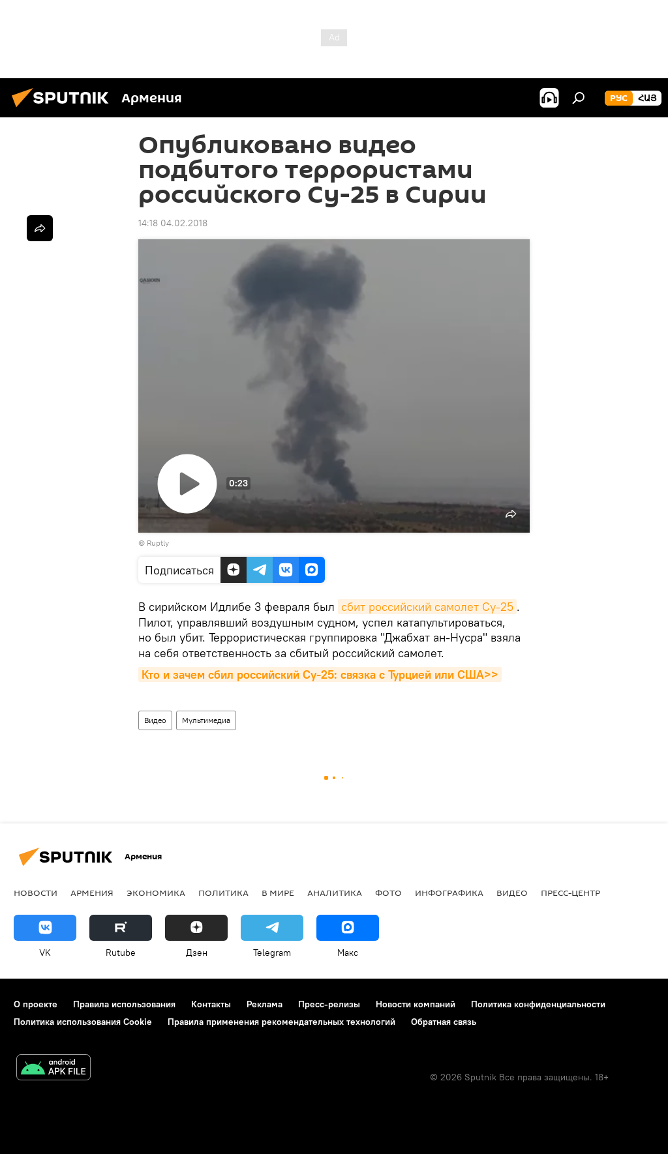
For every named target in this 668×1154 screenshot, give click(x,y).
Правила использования (124, 1004)
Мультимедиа (206, 720)
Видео (155, 720)
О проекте (35, 1004)
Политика (223, 892)
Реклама (264, 1004)
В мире (278, 892)
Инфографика (449, 892)
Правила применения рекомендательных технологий (281, 1022)
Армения (92, 892)
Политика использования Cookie (83, 1022)
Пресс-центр (570, 892)
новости (35, 892)
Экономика (156, 892)
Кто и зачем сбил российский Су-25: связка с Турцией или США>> (320, 674)
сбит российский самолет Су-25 (427, 606)
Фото (388, 892)
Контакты (211, 1004)
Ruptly (158, 543)
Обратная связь (443, 1022)
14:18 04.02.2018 (172, 223)
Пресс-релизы (329, 1004)
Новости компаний (415, 1004)
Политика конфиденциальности (538, 1004)
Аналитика (334, 892)
